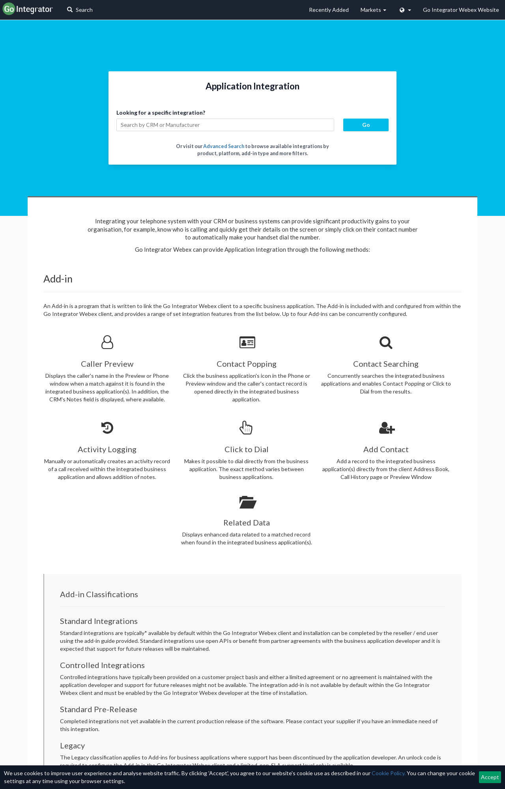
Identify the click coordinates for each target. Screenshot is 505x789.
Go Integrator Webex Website (461, 9)
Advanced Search (223, 146)
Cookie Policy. (389, 773)
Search (80, 9)
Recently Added (329, 9)
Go (366, 124)
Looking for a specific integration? (160, 112)
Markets (373, 9)
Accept (490, 777)
